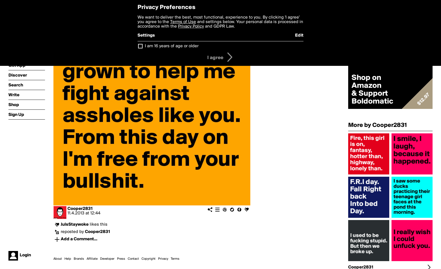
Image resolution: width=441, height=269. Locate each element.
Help (67, 259)
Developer (107, 259)
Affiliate (92, 259)
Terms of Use (183, 22)
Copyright (148, 259)
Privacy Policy (191, 26)
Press (121, 259)
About (57, 259)
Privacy (163, 259)
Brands (79, 259)
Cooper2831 (80, 209)
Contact (133, 259)
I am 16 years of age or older (172, 46)
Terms (175, 259)
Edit (299, 35)
